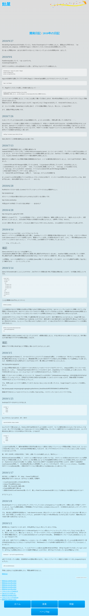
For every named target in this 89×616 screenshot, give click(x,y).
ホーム (17, 604)
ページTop (44, 612)
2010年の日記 (51, 33)
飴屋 (6, 4)
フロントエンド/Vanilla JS (10, 591)
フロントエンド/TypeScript (10, 597)
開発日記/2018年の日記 (9, 595)
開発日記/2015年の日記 (9, 589)
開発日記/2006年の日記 (9, 599)
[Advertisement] (44, 18)
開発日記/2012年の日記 (9, 583)
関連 (71, 604)
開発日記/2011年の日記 (9, 585)
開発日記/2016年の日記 (9, 587)
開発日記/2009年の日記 (9, 581)
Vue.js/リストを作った (9, 593)
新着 (44, 604)
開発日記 (35, 33)
